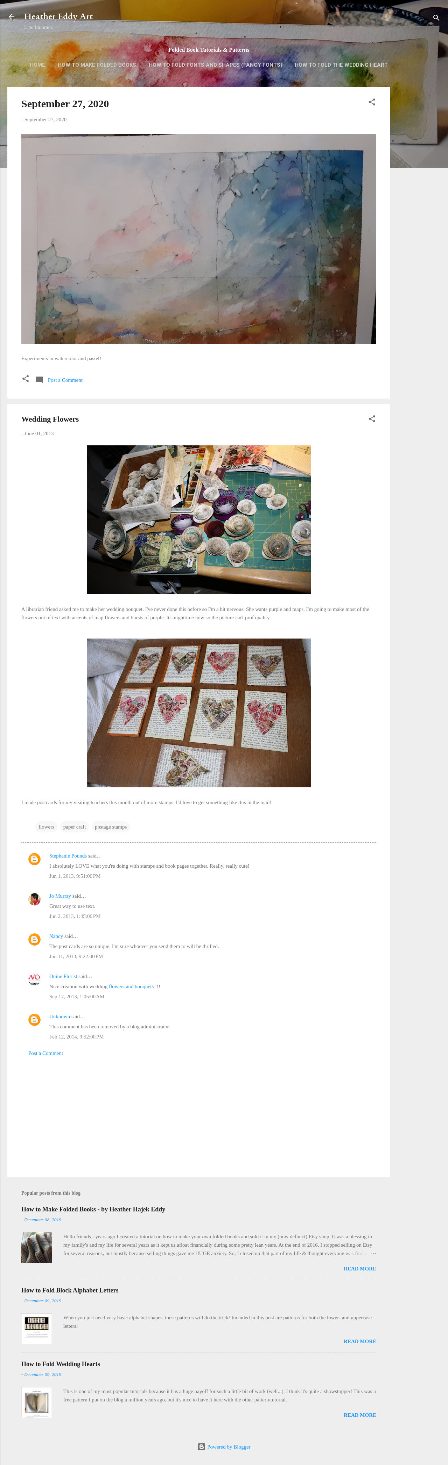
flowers (46, 827)
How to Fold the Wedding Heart (341, 65)
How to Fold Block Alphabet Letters (70, 1290)
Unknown (59, 1016)
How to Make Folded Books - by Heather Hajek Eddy (93, 1209)
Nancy (56, 936)
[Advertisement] (418, 198)
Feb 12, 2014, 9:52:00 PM (76, 1037)
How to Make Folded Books (97, 65)
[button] (372, 103)
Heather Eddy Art (58, 16)
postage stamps (111, 827)
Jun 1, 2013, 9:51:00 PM (74, 876)
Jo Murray (60, 896)
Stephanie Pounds (68, 856)
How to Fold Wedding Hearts (60, 1364)
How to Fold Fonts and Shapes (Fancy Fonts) (215, 65)
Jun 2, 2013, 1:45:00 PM (74, 916)
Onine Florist (63, 976)
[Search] (436, 19)
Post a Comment (45, 1053)
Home (37, 65)
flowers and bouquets (131, 986)
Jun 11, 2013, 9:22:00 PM (76, 956)
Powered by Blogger (223, 1447)
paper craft (74, 827)
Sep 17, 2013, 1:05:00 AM (76, 996)
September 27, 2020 (65, 103)
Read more (360, 1268)
